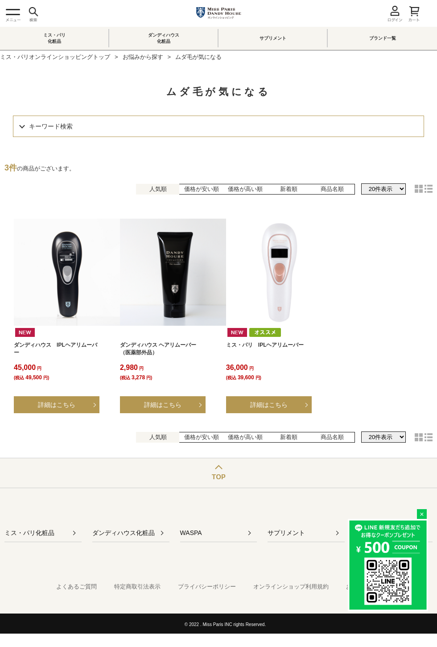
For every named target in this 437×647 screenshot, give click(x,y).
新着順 (288, 189)
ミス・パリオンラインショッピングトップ (55, 57)
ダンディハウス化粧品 (163, 38)
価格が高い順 (245, 189)
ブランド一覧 (382, 38)
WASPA (191, 532)
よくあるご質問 (76, 586)
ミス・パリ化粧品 (54, 38)
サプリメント (273, 38)
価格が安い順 (201, 189)
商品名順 (332, 189)
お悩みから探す (143, 57)
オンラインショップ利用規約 (291, 586)
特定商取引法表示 (137, 586)
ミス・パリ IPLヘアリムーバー (265, 345)
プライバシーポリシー (207, 586)
